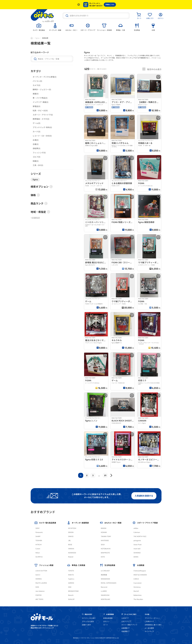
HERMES (38, 579)
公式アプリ (126, 621)
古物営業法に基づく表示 (153, 625)
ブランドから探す (88, 621)
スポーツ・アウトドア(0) (43, 115)
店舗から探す (86, 625)
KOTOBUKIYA (105, 549)
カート (105, 625)
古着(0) (36, 144)
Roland (70, 557)
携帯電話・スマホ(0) (41, 119)
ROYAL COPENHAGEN (108, 583)
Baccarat (104, 587)
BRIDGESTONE (73, 591)
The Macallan (138, 599)
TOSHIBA (38, 540)
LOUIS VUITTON (41, 571)
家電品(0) (36, 106)
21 (105, 475)
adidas (136, 528)
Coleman (137, 532)
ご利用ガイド (149, 621)
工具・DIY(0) (38, 165)
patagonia (137, 540)
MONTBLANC (105, 599)
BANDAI (103, 528)
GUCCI (37, 575)
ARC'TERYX (39, 599)
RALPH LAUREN (41, 583)
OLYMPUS (39, 557)
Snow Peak (138, 544)
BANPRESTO (105, 553)
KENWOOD (72, 553)
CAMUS (136, 579)
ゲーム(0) (36, 123)
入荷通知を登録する (144, 495)
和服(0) (36, 161)
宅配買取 (125, 631)
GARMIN (71, 583)
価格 (35, 195)
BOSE (70, 544)
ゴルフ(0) (36, 157)
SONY (37, 528)
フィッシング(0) (39, 152)
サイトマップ (149, 631)
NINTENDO (105, 540)
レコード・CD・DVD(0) (42, 136)
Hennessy (137, 587)
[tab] (39, 26)
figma (37, 38)
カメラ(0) (36, 85)
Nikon (37, 553)
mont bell (137, 549)
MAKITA (71, 575)
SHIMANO (137, 553)
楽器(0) (36, 93)
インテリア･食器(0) (40, 102)
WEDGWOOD (105, 579)
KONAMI (104, 532)
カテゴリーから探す (89, 618)
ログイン (106, 621)
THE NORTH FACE (140, 536)
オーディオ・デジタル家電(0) (44, 77)
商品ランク (39, 203)
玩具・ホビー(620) (40, 110)
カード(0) (36, 131)
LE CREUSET (105, 571)
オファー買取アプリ (129, 625)
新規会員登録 (107, 618)
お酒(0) (36, 140)
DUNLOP (71, 599)
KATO (103, 557)
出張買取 (125, 628)
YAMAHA (71, 549)
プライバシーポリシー (152, 618)
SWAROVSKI (105, 595)
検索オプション (42, 186)
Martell (136, 591)
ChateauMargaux (140, 571)
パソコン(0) (37, 81)
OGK (69, 587)
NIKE (37, 587)
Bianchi (70, 595)
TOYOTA (71, 571)
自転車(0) (36, 148)
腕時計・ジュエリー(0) (42, 89)
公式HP (124, 618)
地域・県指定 (40, 212)
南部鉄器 (104, 575)
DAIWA (136, 557)
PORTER (38, 595)
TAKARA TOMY (106, 536)
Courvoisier (138, 583)
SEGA (103, 544)
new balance (40, 591)
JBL (69, 540)
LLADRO (104, 591)
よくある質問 (149, 628)
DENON (71, 532)
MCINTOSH (72, 528)
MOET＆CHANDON (140, 575)
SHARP (37, 536)
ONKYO (70, 536)
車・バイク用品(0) (40, 98)
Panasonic (39, 532)
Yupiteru (71, 579)
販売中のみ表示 (151, 69)
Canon (37, 549)
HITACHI (38, 544)
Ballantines (138, 595)
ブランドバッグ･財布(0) (42, 127)
